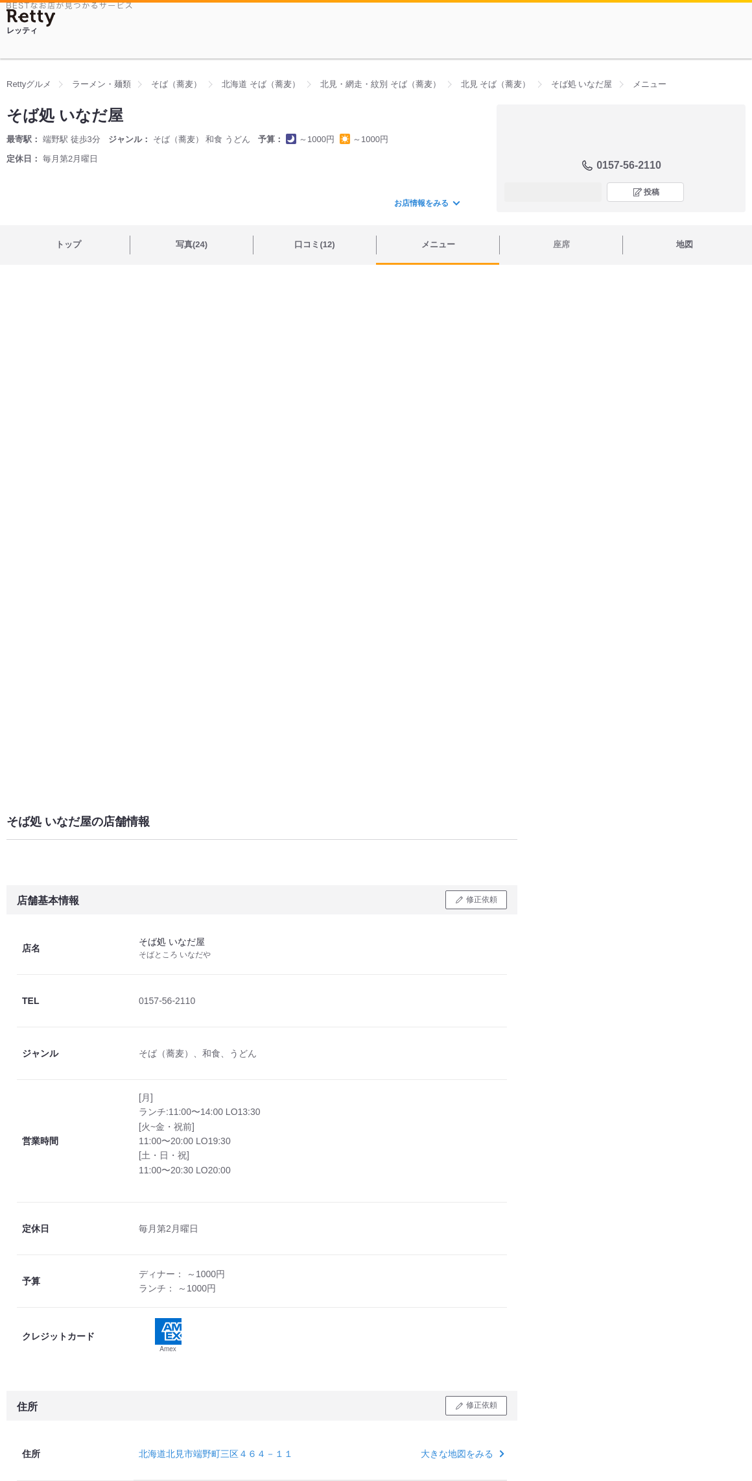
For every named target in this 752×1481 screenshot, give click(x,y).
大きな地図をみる (461, 1454)
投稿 (651, 192)
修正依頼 (481, 899)
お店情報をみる (426, 203)
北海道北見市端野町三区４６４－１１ (216, 1454)
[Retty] (31, 18)
